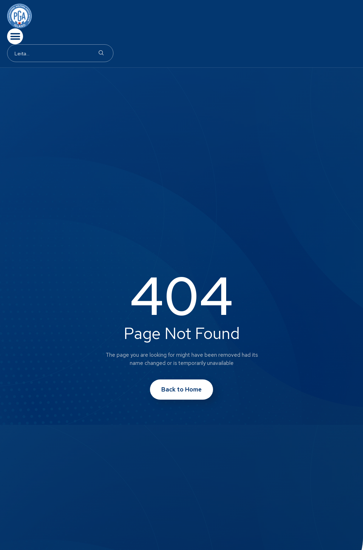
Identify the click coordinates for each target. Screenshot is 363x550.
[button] (15, 36)
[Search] (101, 53)
